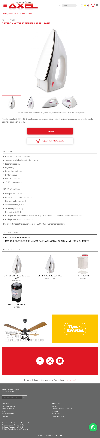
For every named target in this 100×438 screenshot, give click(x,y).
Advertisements (8, 408)
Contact (5, 416)
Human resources (9, 414)
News (4, 411)
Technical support (9, 406)
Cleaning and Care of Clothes (13, 13)
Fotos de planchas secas (17, 237)
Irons (30, 13)
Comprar (50, 131)
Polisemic (59, 435)
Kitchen (55, 406)
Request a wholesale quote (50, 141)
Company (5, 403)
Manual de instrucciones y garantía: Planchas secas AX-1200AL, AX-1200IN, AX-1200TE (47, 241)
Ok (24, 397)
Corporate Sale (58, 416)
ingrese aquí (70, 380)
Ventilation (56, 414)
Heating (55, 411)
